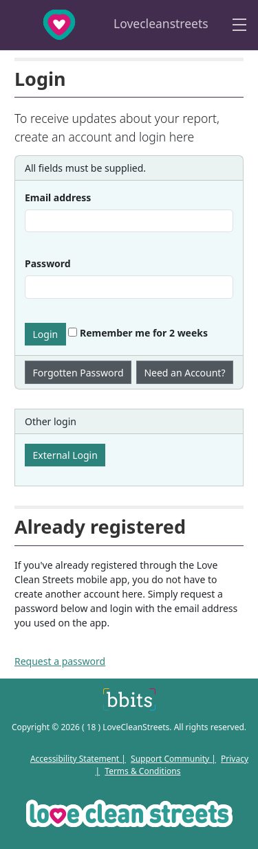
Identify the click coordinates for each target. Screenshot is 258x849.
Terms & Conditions (142, 771)
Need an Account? (184, 372)
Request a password (59, 661)
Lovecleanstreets (108, 25)
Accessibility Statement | (78, 759)
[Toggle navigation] (239, 25)
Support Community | (173, 759)
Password (48, 263)
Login (45, 334)
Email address (58, 197)
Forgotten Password (78, 372)
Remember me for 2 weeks (138, 332)
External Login (65, 455)
